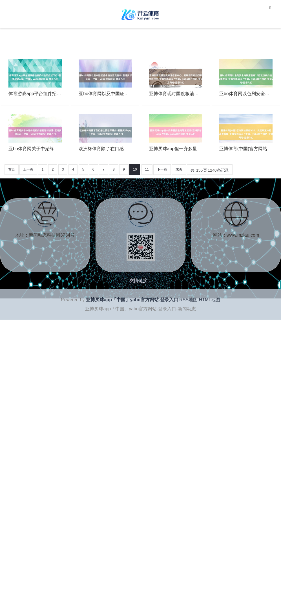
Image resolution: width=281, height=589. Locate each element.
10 (135, 169)
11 (147, 169)
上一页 (28, 169)
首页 (11, 169)
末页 (179, 169)
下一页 (162, 169)
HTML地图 (209, 299)
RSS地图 (188, 299)
